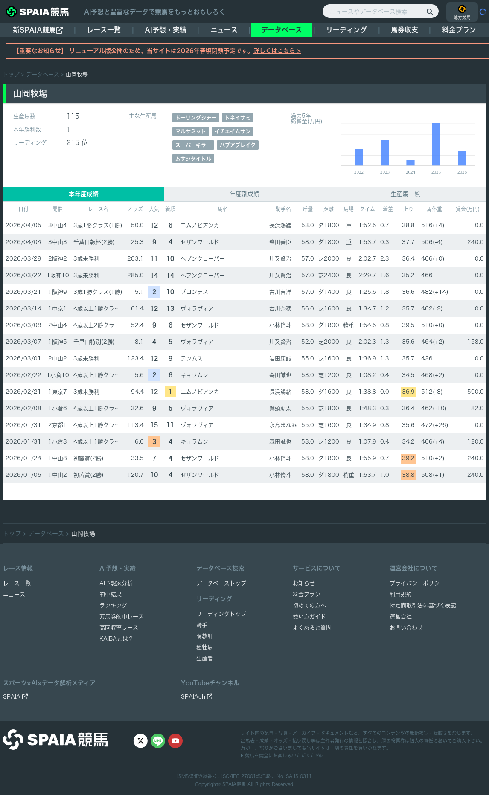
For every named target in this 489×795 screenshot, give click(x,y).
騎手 (201, 625)
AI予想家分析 (116, 583)
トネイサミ (237, 117)
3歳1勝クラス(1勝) (97, 225)
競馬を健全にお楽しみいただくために (283, 755)
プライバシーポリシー (417, 583)
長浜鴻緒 (280, 225)
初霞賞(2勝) (88, 458)
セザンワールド (199, 242)
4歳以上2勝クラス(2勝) (103, 325)
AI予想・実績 (165, 29)
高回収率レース (118, 627)
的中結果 (110, 594)
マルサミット (190, 131)
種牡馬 (204, 647)
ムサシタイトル (193, 158)
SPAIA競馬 (234, 784)
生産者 (204, 658)
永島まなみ (283, 425)
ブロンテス (194, 292)
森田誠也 (280, 375)
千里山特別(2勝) (94, 342)
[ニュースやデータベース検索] (381, 11)
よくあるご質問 (312, 627)
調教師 (204, 636)
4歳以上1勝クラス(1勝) (103, 308)
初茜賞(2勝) (88, 475)
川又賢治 (280, 258)
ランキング (113, 605)
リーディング (346, 29)
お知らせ (304, 583)
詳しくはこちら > (277, 51)
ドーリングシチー (195, 117)
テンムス (191, 358)
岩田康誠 (280, 358)
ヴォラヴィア (197, 308)
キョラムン (194, 375)
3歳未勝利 (86, 258)
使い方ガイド (309, 616)
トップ (11, 74)
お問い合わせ (406, 627)
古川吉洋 (280, 292)
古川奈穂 (280, 308)
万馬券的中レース (121, 616)
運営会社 (401, 616)
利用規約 (401, 594)
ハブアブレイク (238, 145)
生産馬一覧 (405, 194)
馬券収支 (404, 29)
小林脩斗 (280, 325)
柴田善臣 (280, 242)
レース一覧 (104, 29)
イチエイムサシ (232, 131)
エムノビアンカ (199, 225)
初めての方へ (309, 605)
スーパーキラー (193, 145)
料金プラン (306, 594)
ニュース (224, 29)
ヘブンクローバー (202, 258)
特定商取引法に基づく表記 (423, 605)
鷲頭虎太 (280, 408)
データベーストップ (221, 583)
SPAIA (15, 696)
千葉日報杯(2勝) (94, 242)
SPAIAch (196, 696)
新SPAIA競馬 (38, 30)
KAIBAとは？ (116, 638)
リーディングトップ (221, 614)
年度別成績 (244, 194)
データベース (281, 29)
